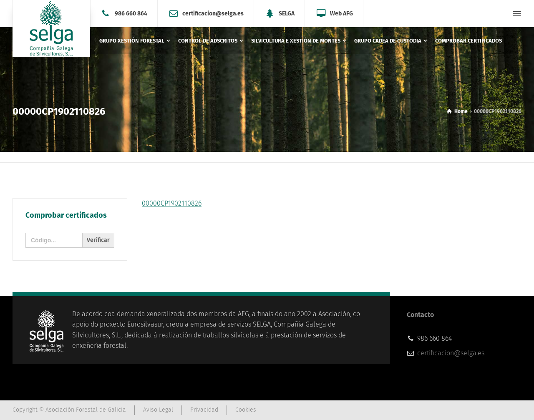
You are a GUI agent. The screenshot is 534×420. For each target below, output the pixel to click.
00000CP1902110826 (172, 203)
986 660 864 (131, 13)
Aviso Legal (158, 409)
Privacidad (204, 409)
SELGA (287, 13)
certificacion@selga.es (213, 13)
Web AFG (341, 13)
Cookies (245, 409)
